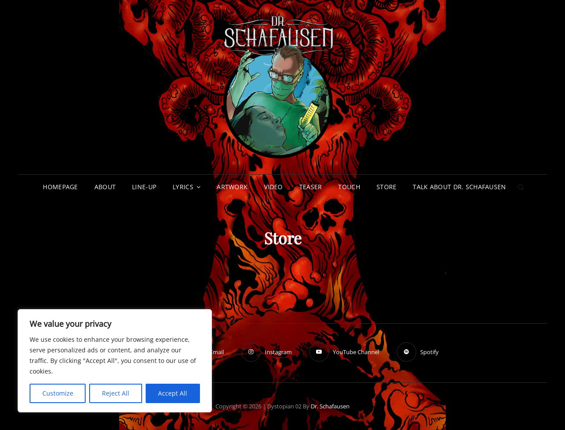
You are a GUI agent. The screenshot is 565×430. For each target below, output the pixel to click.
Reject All (115, 393)
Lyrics (183, 187)
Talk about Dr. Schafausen (459, 187)
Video (273, 187)
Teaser (310, 187)
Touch (349, 187)
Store (386, 187)
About (105, 187)
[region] (115, 360)
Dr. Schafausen (330, 406)
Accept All (172, 393)
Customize (57, 393)
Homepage (60, 187)
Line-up (144, 187)
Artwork (232, 187)
